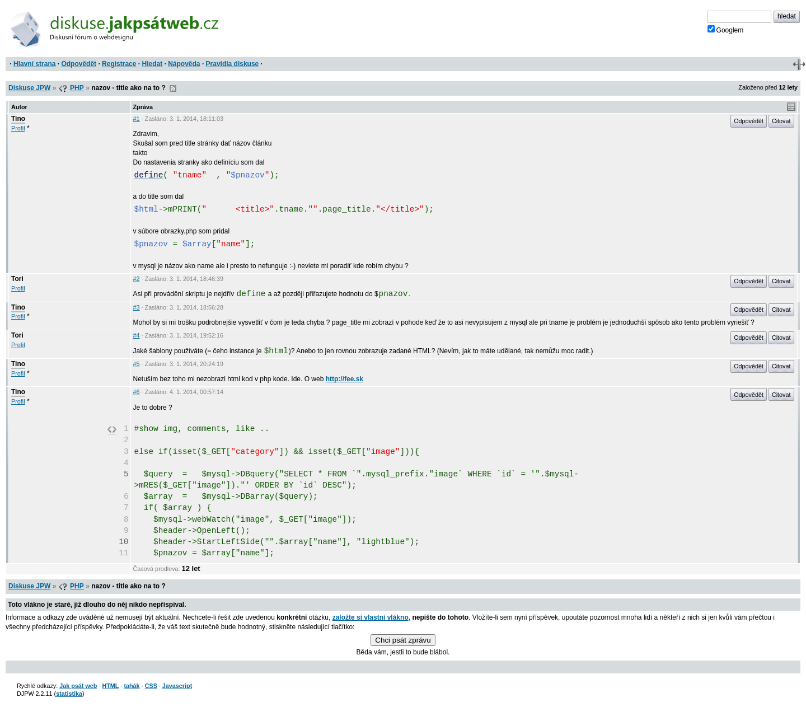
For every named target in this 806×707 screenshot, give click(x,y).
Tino (18, 119)
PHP (77, 88)
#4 (136, 335)
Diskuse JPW (29, 88)
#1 (136, 118)
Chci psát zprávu (402, 640)
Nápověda (184, 64)
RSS (173, 88)
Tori (17, 279)
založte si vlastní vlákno (370, 617)
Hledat (152, 64)
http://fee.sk (344, 379)
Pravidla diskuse (232, 64)
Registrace (119, 64)
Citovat (781, 121)
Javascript (177, 685)
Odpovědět (78, 64)
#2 (136, 278)
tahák (131, 685)
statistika (69, 693)
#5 (136, 363)
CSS (151, 685)
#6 (136, 391)
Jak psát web (78, 685)
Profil (18, 128)
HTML (110, 685)
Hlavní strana (34, 64)
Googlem (725, 29)
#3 (136, 307)
